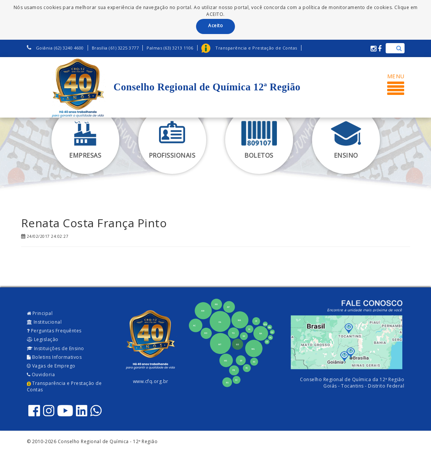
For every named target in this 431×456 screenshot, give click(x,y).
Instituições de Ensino (55, 348)
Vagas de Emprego (51, 366)
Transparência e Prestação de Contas (64, 386)
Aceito (215, 25)
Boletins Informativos (54, 357)
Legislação (43, 339)
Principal (40, 313)
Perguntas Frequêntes (54, 330)
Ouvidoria (41, 374)
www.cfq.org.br (150, 381)
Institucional (44, 322)
